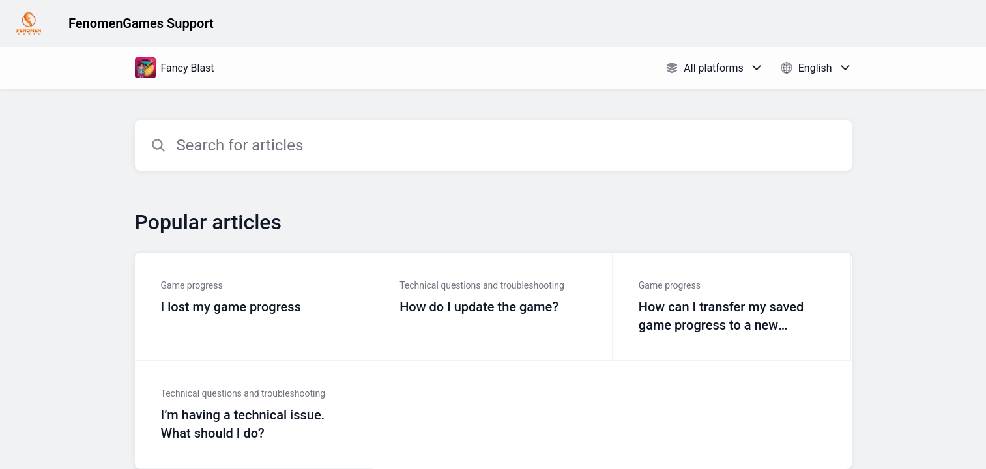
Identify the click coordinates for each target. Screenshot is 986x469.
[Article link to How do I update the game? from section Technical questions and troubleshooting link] (493, 307)
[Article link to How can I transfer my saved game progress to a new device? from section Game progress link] (732, 307)
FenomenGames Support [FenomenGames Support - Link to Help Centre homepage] (141, 23)
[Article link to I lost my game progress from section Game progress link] (254, 307)
